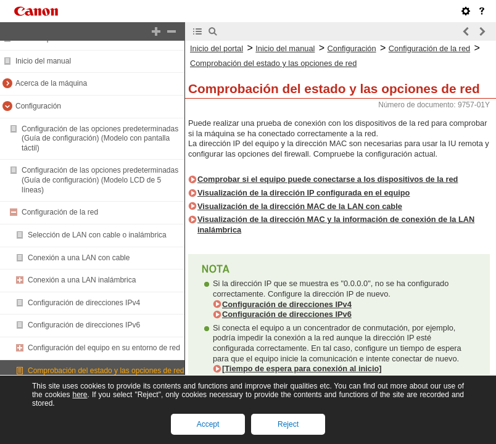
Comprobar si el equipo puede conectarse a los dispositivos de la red (327, 179)
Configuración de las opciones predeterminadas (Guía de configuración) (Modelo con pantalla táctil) (100, 138)
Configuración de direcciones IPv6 (84, 325)
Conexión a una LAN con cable (79, 257)
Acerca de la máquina (51, 83)
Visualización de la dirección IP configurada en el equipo (303, 192)
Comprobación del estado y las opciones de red (106, 370)
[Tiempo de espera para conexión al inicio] (302, 368)
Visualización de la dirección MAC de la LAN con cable (299, 206)
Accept (208, 424)
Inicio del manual (43, 61)
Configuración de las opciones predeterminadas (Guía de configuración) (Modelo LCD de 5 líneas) (100, 180)
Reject (288, 424)
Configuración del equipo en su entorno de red (104, 347)
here (79, 394)
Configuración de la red (60, 212)
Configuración (38, 106)
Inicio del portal (216, 48)
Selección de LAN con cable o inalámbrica (97, 235)
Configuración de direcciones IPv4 (84, 302)
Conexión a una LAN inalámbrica (82, 280)
